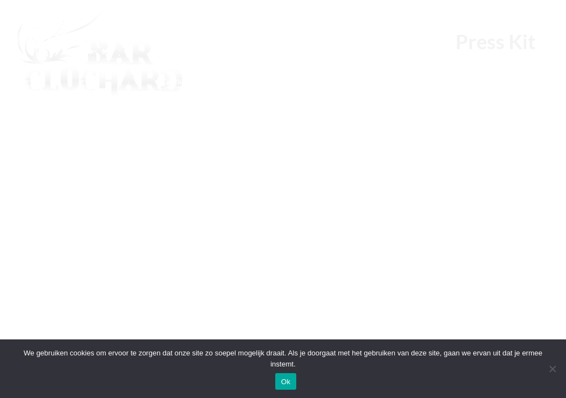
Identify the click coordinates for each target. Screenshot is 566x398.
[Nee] (552, 368)
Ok (285, 382)
